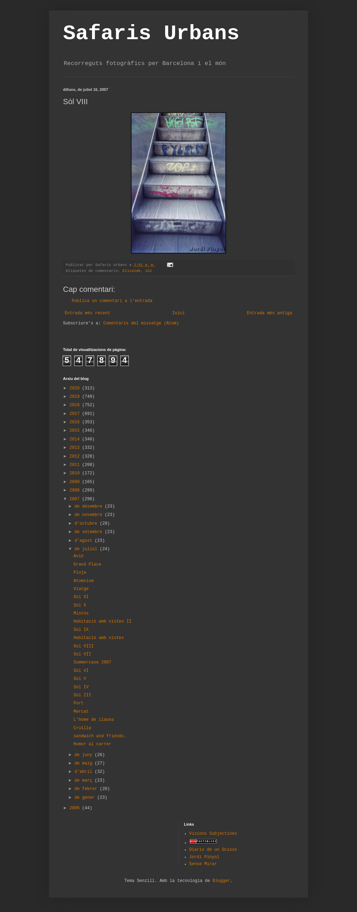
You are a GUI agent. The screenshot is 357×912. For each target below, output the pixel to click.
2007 (76, 499)
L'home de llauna (94, 719)
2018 (76, 405)
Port (79, 703)
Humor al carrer (92, 744)
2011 (76, 464)
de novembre (90, 514)
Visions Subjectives (213, 833)
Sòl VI (81, 670)
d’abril (85, 771)
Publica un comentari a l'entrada (112, 301)
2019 (76, 396)
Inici (178, 313)
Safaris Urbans (151, 33)
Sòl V (80, 678)
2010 (76, 473)
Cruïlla (82, 728)
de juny (85, 755)
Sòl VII (82, 654)
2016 (76, 422)
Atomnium (84, 581)
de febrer (87, 789)
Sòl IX (81, 629)
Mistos (81, 613)
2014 (76, 439)
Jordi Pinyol (204, 857)
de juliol (87, 549)
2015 (76, 430)
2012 (76, 456)
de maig (85, 763)
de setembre (90, 532)
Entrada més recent (87, 313)
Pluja (80, 572)
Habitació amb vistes (99, 637)
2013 (76, 447)
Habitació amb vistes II (103, 621)
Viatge (81, 589)
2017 (76, 413)
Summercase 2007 (92, 662)
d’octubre (87, 523)
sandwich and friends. (100, 736)
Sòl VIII (84, 646)
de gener (86, 797)
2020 (76, 388)
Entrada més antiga (269, 313)
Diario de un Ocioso (213, 849)
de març (85, 780)
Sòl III (82, 695)
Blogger (221, 880)
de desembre (90, 506)
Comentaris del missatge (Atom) (141, 323)
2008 (76, 490)
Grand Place (87, 564)
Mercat (81, 711)
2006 (76, 808)
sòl (148, 271)
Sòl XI (81, 597)
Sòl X (80, 605)
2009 (76, 482)
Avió (79, 556)
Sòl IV (81, 687)
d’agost (85, 540)
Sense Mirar (203, 864)
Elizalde (131, 271)
